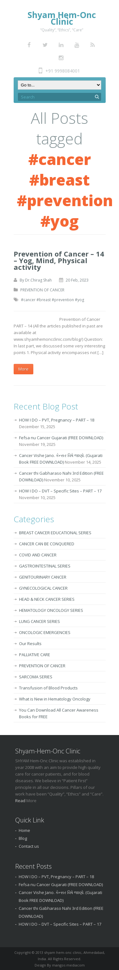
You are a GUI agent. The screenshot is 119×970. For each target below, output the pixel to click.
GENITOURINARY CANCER (42, 577)
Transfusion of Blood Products (48, 688)
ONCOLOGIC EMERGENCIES (44, 632)
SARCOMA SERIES (35, 677)
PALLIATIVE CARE (34, 654)
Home (24, 830)
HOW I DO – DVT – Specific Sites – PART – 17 (60, 491)
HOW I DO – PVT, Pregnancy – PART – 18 (56, 420)
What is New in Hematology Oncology (54, 699)
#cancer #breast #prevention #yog (52, 299)
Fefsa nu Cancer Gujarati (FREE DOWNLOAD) (61, 438)
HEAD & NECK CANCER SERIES (47, 599)
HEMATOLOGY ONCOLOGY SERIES (51, 610)
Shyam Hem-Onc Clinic (62, 18)
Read (20, 800)
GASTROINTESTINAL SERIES (44, 566)
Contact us (29, 846)
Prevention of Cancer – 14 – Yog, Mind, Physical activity (59, 260)
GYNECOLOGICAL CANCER (43, 588)
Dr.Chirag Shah (38, 280)
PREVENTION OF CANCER (42, 290)
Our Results (30, 643)
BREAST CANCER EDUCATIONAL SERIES (55, 533)
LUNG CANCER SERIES (39, 621)
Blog (23, 838)
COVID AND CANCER (37, 555)
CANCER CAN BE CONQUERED (46, 544)
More (23, 369)
